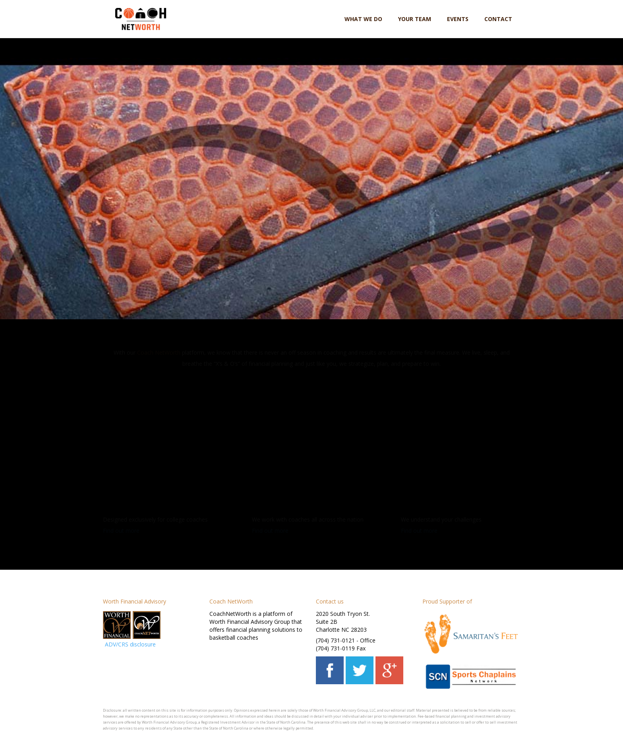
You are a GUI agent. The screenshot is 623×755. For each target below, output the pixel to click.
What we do (363, 19)
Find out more (121, 530)
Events (457, 19)
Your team (414, 19)
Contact (498, 19)
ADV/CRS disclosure (130, 644)
